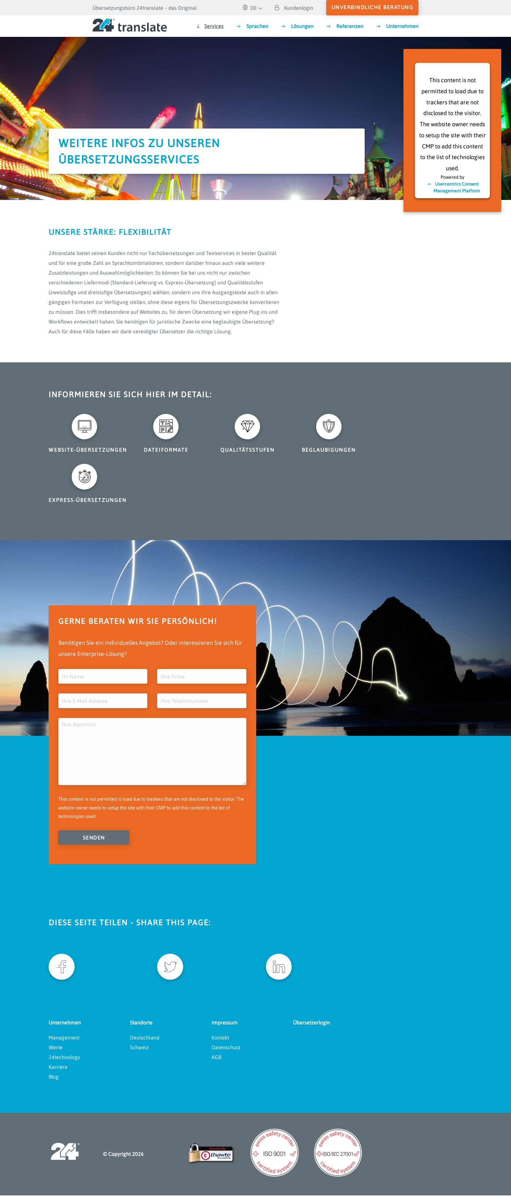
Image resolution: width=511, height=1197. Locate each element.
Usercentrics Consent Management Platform (456, 187)
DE (249, 8)
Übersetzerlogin (311, 1024)
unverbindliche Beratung (372, 7)
